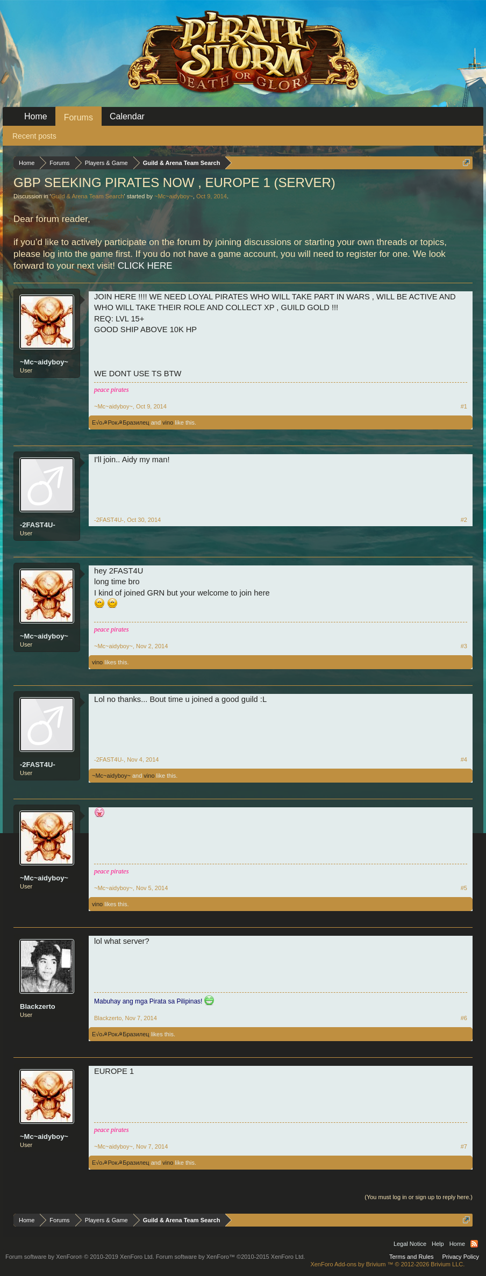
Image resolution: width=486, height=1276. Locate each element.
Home (35, 116)
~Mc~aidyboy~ (173, 196)
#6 (464, 1018)
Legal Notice (410, 1244)
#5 (464, 888)
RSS (474, 1244)
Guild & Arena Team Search (87, 196)
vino (167, 422)
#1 (464, 406)
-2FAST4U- (37, 525)
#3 (464, 646)
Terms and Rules (411, 1256)
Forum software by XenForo (79, 1256)
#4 (464, 759)
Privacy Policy (460, 1256)
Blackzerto (37, 1006)
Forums (78, 117)
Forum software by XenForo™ (230, 1256)
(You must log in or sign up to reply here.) (418, 1197)
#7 (464, 1146)
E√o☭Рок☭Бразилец (120, 422)
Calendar (127, 116)
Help (438, 1244)
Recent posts (34, 136)
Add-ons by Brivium (387, 1264)
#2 (464, 520)
